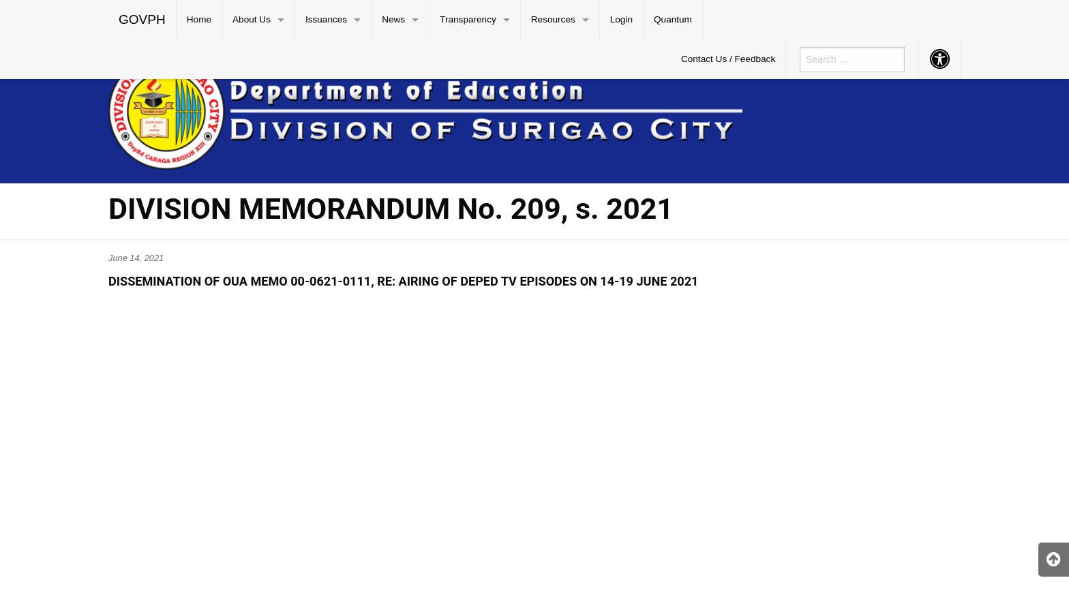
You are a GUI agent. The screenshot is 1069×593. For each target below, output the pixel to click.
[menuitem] (142, 20)
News (393, 19)
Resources (553, 19)
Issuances (326, 19)
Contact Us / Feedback (728, 59)
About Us (251, 19)
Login (621, 19)
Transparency (468, 19)
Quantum (673, 19)
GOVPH (142, 19)
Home (199, 19)
